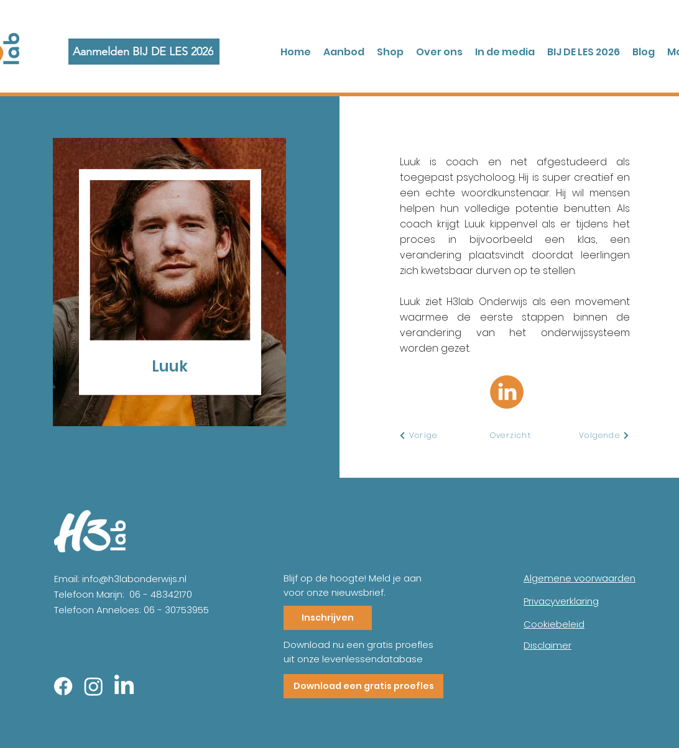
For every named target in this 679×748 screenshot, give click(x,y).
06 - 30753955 (176, 609)
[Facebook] (63, 686)
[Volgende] (604, 435)
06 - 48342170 (160, 594)
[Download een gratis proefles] (363, 686)
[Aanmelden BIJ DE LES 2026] (143, 52)
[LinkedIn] (124, 686)
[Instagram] (93, 686)
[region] (189, 283)
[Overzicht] (511, 435)
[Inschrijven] (328, 618)
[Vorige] (418, 435)
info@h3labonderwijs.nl (134, 578)
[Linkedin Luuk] (507, 392)
